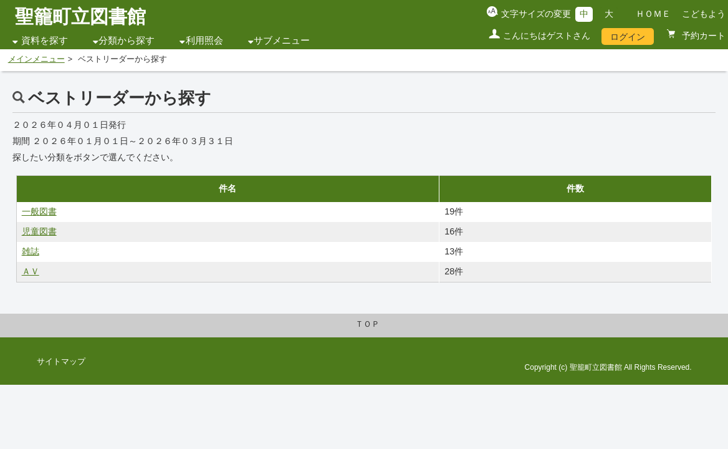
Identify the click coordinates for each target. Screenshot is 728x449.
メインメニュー (36, 59)
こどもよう (704, 14)
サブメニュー (282, 41)
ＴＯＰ (367, 324)
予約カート (702, 36)
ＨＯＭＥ (653, 14)
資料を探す (44, 41)
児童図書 (39, 231)
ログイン (627, 37)
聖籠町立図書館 (80, 16)
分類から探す (126, 41)
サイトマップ (61, 361)
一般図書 (39, 211)
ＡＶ (30, 271)
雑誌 (30, 251)
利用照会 (204, 41)
